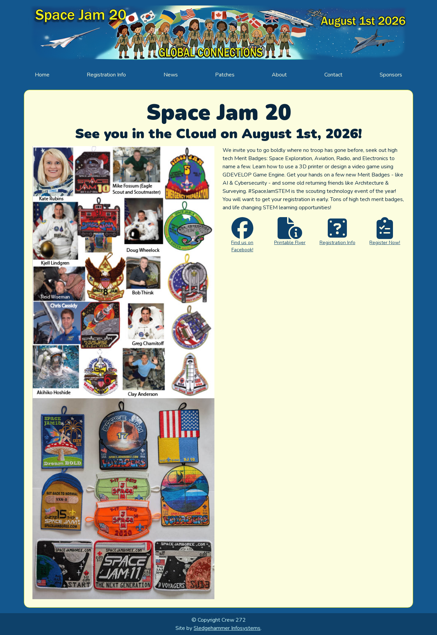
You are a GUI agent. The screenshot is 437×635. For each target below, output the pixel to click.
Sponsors (391, 75)
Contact (333, 75)
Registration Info (106, 75)
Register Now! (384, 242)
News (171, 75)
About (279, 75)
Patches (225, 75)
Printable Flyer (290, 242)
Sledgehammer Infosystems (227, 628)
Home (42, 75)
